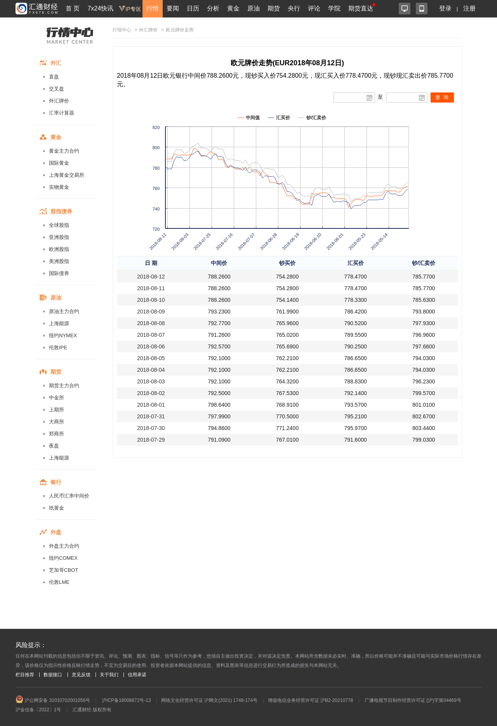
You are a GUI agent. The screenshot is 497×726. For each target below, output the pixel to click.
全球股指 (59, 225)
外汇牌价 (59, 101)
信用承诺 (137, 674)
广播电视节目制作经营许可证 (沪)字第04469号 (413, 700)
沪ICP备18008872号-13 (126, 700)
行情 (152, 8)
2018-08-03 (151, 381)
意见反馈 (81, 674)
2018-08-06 (151, 346)
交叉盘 (56, 89)
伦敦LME (59, 582)
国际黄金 (59, 163)
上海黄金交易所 (66, 175)
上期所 (56, 410)
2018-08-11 (151, 288)
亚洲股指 (59, 237)
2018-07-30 (151, 428)
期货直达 (360, 8)
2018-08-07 (151, 335)
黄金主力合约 (64, 151)
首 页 (73, 8)
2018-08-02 (151, 393)
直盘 (54, 77)
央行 (294, 8)
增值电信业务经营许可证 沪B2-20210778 (310, 700)
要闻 (173, 8)
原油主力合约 (64, 311)
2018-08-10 (151, 300)
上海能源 (59, 323)
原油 (253, 8)
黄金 (233, 8)
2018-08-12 (151, 276)
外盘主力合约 (64, 546)
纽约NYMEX (63, 335)
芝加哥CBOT (63, 570)
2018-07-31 (151, 416)
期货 (274, 8)
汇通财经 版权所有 (92, 709)
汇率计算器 (61, 113)
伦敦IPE (58, 347)
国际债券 (59, 273)
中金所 (56, 397)
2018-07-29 (151, 440)
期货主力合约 (64, 385)
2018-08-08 (151, 323)
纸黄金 (56, 508)
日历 (193, 8)
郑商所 (56, 434)
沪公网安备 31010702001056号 (53, 700)
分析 (213, 8)
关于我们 (109, 674)
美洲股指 (59, 261)
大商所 (56, 422)
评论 (314, 8)
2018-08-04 (151, 370)
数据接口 (52, 674)
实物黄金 (59, 187)
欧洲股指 (59, 249)
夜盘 (54, 446)
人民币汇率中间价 (69, 496)
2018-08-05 (151, 358)
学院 (334, 8)
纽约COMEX (63, 558)
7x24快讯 (100, 8)
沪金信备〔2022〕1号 (38, 709)
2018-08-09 (151, 311)
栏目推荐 (25, 674)
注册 (469, 8)
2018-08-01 (151, 405)
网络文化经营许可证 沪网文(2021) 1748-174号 (209, 700)
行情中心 (122, 30)
